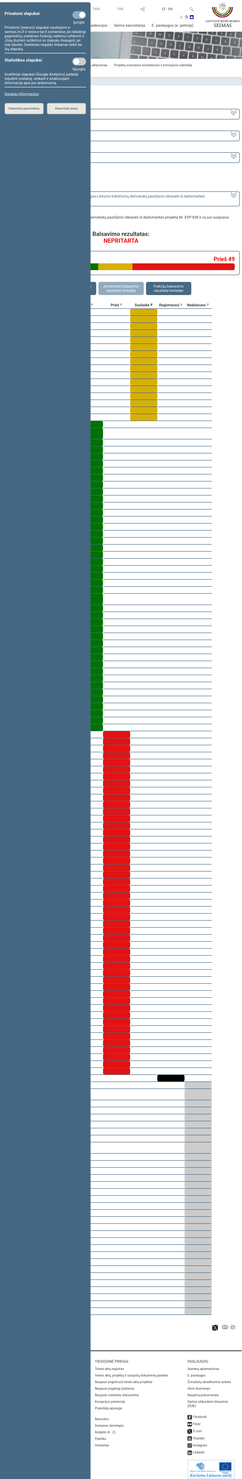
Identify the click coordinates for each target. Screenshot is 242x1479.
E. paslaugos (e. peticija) (173, 25)
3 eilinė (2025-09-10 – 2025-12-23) (32, 135)
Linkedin (199, 1449)
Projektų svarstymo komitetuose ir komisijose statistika (153, 65)
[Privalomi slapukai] (79, 15)
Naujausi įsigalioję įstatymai (114, 1385)
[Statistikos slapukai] (79, 61)
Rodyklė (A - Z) (105, 1429)
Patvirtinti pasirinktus (24, 108)
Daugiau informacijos (22, 94)
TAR (120, 9)
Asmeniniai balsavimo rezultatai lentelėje (121, 288)
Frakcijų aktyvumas (93, 65)
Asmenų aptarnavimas (203, 1365)
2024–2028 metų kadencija (27, 114)
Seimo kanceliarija (129, 25)
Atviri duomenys (198, 1385)
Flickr (197, 1421)
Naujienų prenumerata (203, 1392)
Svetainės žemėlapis (109, 1422)
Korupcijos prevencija (110, 1398)
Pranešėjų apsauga (108, 1405)
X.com (197, 1428)
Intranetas (102, 1442)
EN (170, 9)
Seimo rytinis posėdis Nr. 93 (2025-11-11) (38, 157)
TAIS (96, 9)
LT (164, 9)
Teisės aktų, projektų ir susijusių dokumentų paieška (131, 1372)
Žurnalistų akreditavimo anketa (209, 1379)
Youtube (198, 1435)
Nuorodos (102, 1416)
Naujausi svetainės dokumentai (117, 1392)
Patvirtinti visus (66, 108)
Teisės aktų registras (109, 1365)
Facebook (200, 1413)
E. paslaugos (196, 1372)
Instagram (200, 1442)
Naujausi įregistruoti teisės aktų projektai (123, 1379)
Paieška (100, 1435)
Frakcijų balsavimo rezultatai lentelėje (168, 288)
